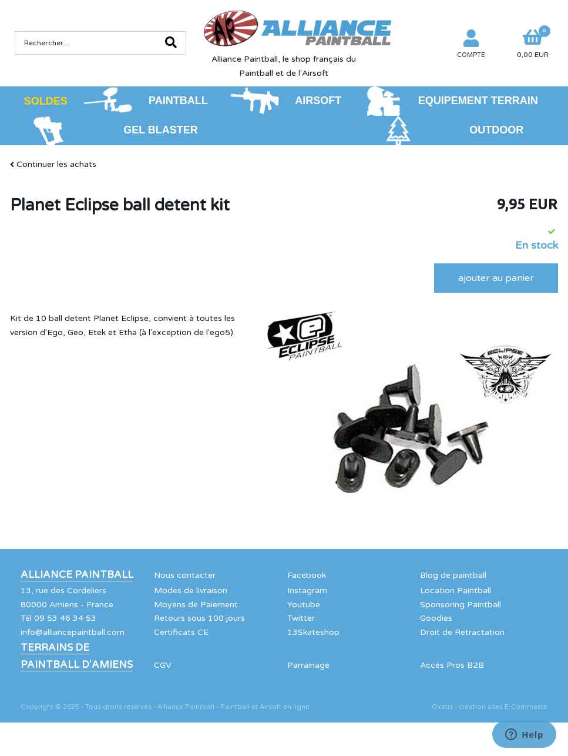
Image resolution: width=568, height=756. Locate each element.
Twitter (301, 618)
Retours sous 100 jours (199, 618)
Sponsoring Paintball (460, 605)
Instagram (307, 591)
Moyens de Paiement (196, 605)
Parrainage (308, 665)
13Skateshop (313, 632)
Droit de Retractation (462, 632)
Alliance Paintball (77, 575)
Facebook (306, 575)
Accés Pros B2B (452, 665)
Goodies (436, 618)
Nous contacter (185, 575)
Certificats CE (181, 632)
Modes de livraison (190, 591)
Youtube (303, 605)
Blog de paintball (453, 575)
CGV (163, 665)
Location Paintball (455, 591)
